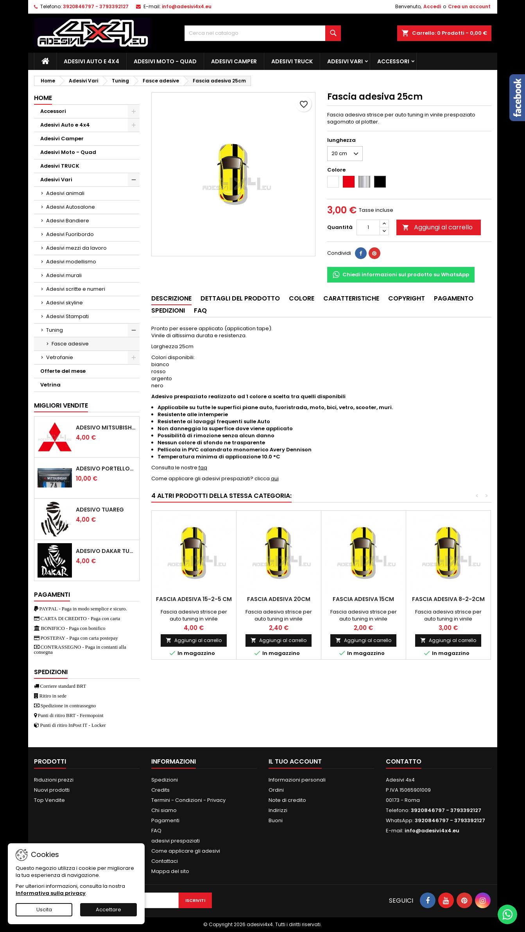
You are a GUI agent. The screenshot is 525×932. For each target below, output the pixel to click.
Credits (160, 790)
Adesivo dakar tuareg (106, 551)
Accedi (432, 6)
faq (203, 467)
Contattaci (164, 861)
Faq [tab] (200, 310)
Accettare (108, 909)
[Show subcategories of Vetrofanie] (134, 357)
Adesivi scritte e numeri (75, 289)
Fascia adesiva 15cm (363, 599)
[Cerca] (263, 33)
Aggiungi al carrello (437, 227)
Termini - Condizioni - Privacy (188, 800)
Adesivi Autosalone (70, 207)
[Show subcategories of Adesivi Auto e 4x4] (134, 125)
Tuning (54, 330)
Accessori (393, 61)
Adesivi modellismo (71, 261)
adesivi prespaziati (175, 840)
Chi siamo (164, 810)
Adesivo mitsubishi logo (106, 427)
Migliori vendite (61, 405)
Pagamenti (165, 820)
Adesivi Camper (234, 61)
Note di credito (287, 800)
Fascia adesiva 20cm (278, 599)
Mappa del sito (170, 871)
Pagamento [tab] (453, 298)
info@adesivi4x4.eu (186, 6)
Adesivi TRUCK (292, 61)
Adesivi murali (64, 275)
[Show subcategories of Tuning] (134, 330)
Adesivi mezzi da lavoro (76, 248)
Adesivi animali (65, 193)
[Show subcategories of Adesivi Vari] (134, 179)
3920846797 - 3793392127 (96, 6)
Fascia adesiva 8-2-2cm (448, 599)
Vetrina (50, 384)
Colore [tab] (301, 298)
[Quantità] (368, 227)
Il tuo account (295, 761)
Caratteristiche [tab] (351, 298)
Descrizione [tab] (171, 298)
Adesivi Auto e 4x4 (91, 61)
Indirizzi (278, 810)
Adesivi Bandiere (67, 220)
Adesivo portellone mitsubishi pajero (106, 468)
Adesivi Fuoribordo (70, 234)
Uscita (44, 909)
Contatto (403, 761)
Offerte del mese (63, 371)
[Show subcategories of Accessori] (134, 111)
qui (275, 478)
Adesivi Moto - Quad (165, 61)
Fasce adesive (70, 343)
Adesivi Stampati (67, 316)
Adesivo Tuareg (100, 509)
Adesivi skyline (64, 302)
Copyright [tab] (406, 298)
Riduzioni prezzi (53, 780)
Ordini (276, 790)
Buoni (276, 820)
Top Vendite (49, 800)
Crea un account (469, 6)
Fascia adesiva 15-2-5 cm (194, 599)
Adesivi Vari (345, 61)
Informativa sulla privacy (51, 893)
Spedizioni (164, 780)
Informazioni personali (297, 780)
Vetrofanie (59, 357)
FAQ (156, 830)
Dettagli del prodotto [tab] (240, 298)
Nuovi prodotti (52, 790)
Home (43, 97)
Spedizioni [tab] (168, 310)
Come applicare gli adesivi (185, 851)
